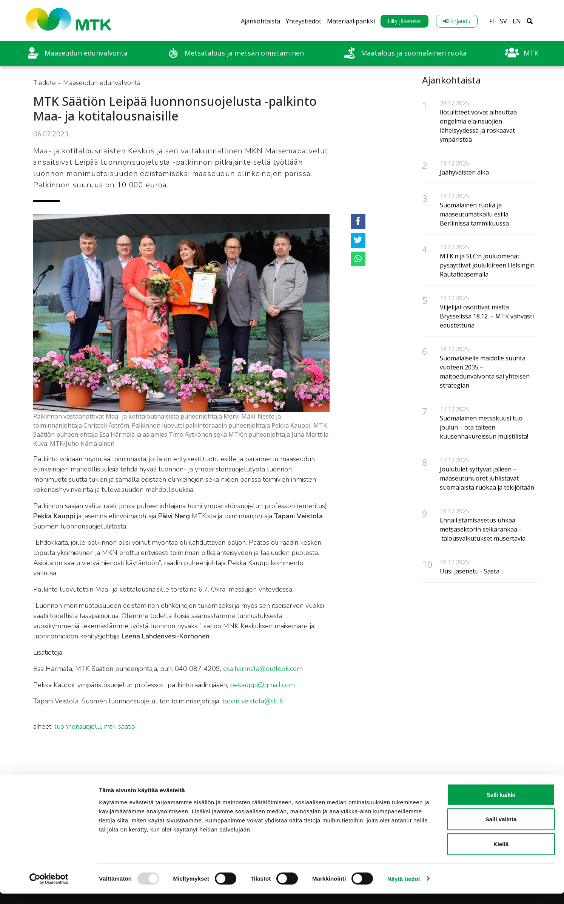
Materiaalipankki (351, 21)
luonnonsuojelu (77, 726)
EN (517, 21)
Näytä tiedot (403, 889)
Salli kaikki (501, 805)
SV (503, 21)
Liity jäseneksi (405, 21)
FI (491, 21)
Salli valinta (501, 830)
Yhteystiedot (303, 21)
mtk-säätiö (119, 726)
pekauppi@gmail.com (262, 684)
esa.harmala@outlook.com (263, 668)
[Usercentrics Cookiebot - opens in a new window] (49, 889)
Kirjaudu (456, 21)
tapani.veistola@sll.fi (252, 701)
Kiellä (501, 854)
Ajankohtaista (260, 21)
